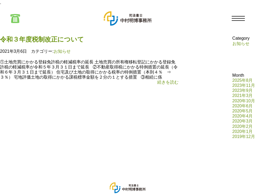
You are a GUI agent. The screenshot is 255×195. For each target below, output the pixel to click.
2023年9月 (242, 90)
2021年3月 (242, 95)
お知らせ (62, 51)
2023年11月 (243, 85)
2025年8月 (242, 80)
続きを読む (167, 82)
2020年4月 (242, 116)
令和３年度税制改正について (42, 39)
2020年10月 (243, 101)
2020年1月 (242, 131)
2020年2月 (242, 126)
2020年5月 (242, 111)
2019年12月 (243, 136)
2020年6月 (242, 106)
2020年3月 (242, 121)
